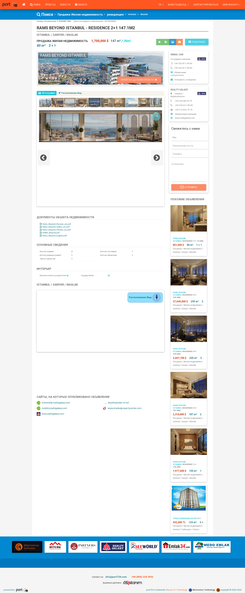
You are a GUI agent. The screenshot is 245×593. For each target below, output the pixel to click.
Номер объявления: (54, 21)
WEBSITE (81, 4)
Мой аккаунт (231, 4)
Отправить (188, 187)
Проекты (50, 4)
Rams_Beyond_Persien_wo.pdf (55, 229)
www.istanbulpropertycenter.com (122, 408)
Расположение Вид (69, 93)
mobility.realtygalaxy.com (52, 408)
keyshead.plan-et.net (116, 403)
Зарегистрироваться (205, 4)
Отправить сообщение (183, 79)
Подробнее (197, 42)
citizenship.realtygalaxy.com (53, 403)
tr (160, 4)
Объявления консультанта (178, 74)
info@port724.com (116, 576)
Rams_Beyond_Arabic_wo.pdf (55, 226)
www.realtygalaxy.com (50, 414)
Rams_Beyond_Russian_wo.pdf (55, 224)
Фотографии (46, 93)
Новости (65, 4)
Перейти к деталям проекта (139, 79)
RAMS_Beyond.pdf (50, 232)
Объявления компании (183, 114)
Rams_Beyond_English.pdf (53, 235)
